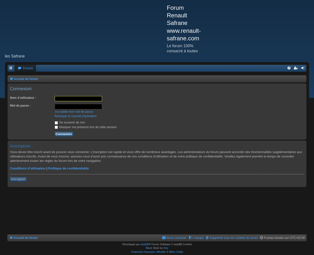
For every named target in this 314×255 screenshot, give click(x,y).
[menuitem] (25, 68)
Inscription (18, 179)
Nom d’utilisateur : (23, 98)
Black (149, 247)
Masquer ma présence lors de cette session (86, 127)
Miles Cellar (176, 251)
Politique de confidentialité (68, 168)
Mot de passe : (20, 105)
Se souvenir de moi (70, 122)
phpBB (145, 244)
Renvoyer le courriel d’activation (76, 116)
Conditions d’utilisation (27, 168)
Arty (165, 247)
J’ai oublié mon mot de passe (74, 111)
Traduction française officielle (148, 251)
